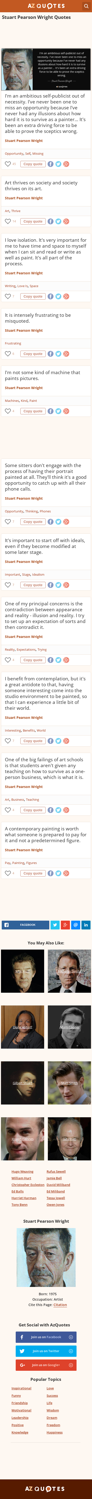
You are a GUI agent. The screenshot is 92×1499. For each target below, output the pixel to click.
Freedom (53, 1425)
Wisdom (53, 1410)
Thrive (15, 211)
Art (7, 211)
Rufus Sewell (56, 1171)
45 (14, 164)
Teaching (32, 799)
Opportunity (14, 153)
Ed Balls (18, 1191)
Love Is (22, 286)
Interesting (13, 730)
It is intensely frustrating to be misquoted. (38, 318)
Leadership (20, 1417)
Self (27, 153)
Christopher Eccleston (28, 1184)
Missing (37, 153)
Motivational (21, 1410)
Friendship (20, 1403)
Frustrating (13, 343)
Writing (10, 286)
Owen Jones (55, 1204)
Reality (10, 649)
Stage (26, 574)
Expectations (26, 649)
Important (12, 574)
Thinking (31, 511)
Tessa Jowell (56, 1198)
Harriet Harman (24, 1198)
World (41, 730)
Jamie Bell (54, 1178)
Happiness (55, 1432)
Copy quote (33, 164)
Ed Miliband (56, 1191)
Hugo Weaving (22, 1171)
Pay (7, 863)
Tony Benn (19, 1204)
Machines (12, 400)
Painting (18, 863)
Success (52, 1395)
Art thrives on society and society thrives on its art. (41, 185)
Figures (31, 863)
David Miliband (58, 1184)
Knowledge (20, 1432)
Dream (52, 1417)
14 (14, 221)
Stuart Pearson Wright (24, 140)
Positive (18, 1425)
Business (17, 799)
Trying (42, 649)
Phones (45, 511)
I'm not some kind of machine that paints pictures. (42, 375)
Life (49, 1403)
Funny (16, 1395)
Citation (60, 1304)
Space (34, 286)
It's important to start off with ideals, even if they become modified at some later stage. (45, 546)
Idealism (38, 574)
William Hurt (21, 1178)
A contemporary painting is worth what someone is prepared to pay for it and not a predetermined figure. (46, 834)
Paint (33, 400)
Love (50, 1388)
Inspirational (21, 1388)
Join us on (46, 1337)
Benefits (29, 730)
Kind (24, 400)
